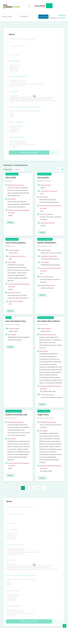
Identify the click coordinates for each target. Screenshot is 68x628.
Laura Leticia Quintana (15, 241)
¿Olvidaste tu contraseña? (62, 16)
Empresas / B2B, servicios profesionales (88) (33, 143)
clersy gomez (43, 176)
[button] (29, 5)
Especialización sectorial (16, 136)
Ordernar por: (7, 168)
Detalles (10, 221)
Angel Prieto (43, 413)
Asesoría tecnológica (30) (33, 84)
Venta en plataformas (44, 173)
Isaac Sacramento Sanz (15, 320)
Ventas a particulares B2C (45, 316)
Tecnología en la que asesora (18, 75)
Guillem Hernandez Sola (16, 413)
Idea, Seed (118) (33, 128)
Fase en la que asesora (16, 121)
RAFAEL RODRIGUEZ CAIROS (46, 241)
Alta (33, 111)
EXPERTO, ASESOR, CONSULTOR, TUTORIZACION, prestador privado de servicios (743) (33, 99)
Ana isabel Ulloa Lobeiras (48, 320)
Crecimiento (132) (33, 126)
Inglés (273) (33, 66)
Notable (33, 113)
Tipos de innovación (12, 238)
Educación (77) (33, 145)
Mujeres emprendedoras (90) (33, 142)
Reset (54, 151)
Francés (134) (33, 69)
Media (33, 115)
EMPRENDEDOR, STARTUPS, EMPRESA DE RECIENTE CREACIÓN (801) (33, 98)
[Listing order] (18, 168)
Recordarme (53, 17)
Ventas (8, 316)
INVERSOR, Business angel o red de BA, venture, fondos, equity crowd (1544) (33, 96)
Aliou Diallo (10, 176)
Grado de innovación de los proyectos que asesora (24, 106)
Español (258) (33, 67)
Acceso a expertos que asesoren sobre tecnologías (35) (33, 82)
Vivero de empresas (12, 173)
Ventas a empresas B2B (45, 238)
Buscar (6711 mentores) (29, 151)
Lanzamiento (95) (33, 130)
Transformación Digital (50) (33, 81)
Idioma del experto (14, 60)
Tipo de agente (13, 90)
